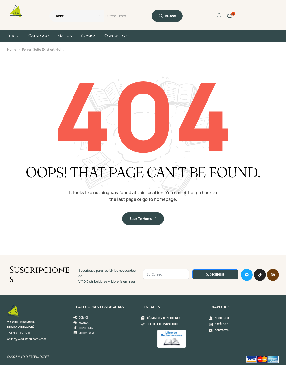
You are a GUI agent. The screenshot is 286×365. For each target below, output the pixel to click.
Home (11, 49)
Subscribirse (215, 274)
